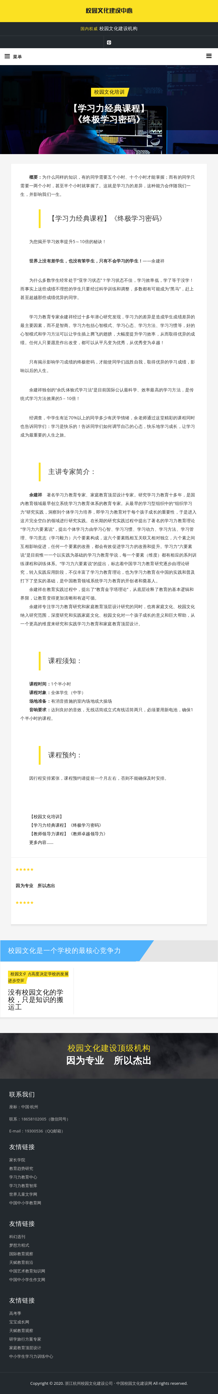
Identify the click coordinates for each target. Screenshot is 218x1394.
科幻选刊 (17, 1236)
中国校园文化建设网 (134, 1383)
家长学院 (17, 1160)
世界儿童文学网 (23, 1194)
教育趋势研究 (21, 1168)
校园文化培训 (109, 92)
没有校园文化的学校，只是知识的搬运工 (35, 999)
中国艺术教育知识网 (27, 1271)
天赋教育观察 (21, 1330)
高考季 (15, 1313)
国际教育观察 (21, 1253)
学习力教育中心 (23, 1177)
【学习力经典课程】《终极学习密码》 (66, 825)
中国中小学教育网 (25, 1203)
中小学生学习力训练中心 (31, 1356)
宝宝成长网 (19, 1322)
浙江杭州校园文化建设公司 (89, 1383)
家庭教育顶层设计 (25, 1347)
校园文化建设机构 (109, 28)
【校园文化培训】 (46, 816)
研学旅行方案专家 (25, 1339)
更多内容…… (41, 842)
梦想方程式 (19, 1245)
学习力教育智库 (23, 1185)
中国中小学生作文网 (27, 1279)
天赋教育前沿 (21, 1262)
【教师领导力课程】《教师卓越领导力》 (68, 834)
